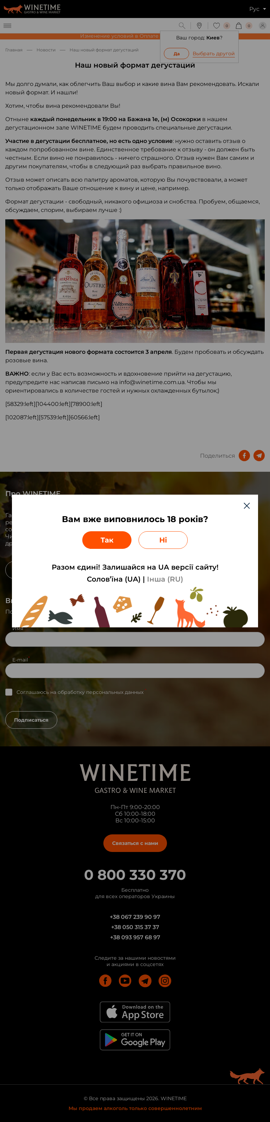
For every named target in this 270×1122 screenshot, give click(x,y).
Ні (163, 540)
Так (107, 540)
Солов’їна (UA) (114, 579)
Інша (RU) (165, 579)
